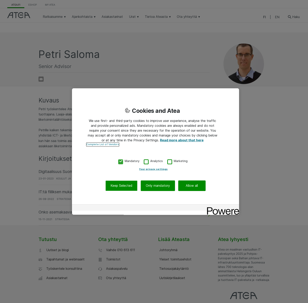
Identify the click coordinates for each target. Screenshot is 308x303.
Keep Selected (121, 186)
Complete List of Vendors (102, 144)
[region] (155, 151)
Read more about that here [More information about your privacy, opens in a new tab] (182, 140)
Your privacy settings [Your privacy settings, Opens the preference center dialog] (153, 169)
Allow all (192, 186)
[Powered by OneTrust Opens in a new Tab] (221, 208)
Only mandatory (158, 186)
